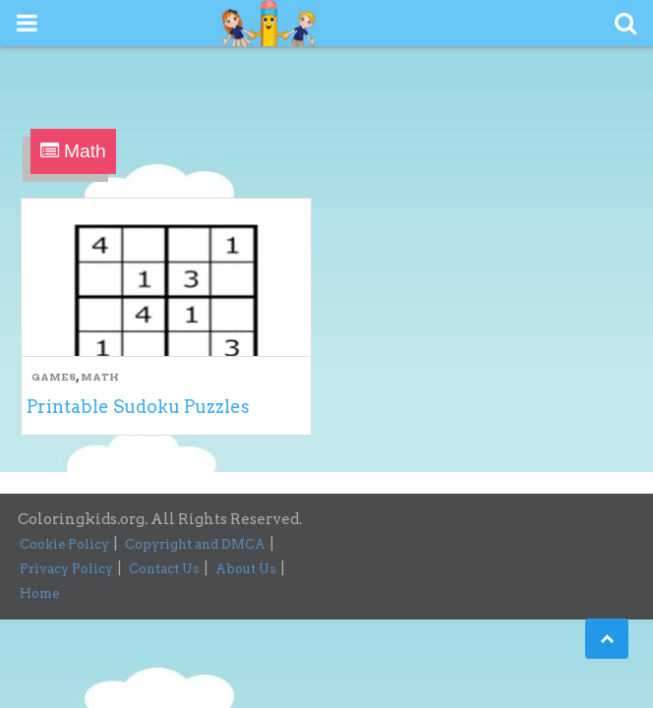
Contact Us (164, 568)
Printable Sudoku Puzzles (138, 406)
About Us (245, 568)
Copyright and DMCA (195, 544)
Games (53, 377)
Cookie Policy (64, 544)
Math (100, 377)
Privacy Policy (66, 568)
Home (39, 593)
